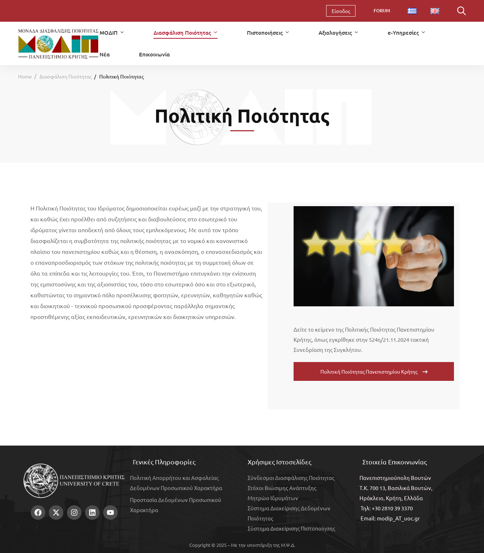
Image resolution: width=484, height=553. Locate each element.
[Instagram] (46, 523)
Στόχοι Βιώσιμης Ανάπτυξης (282, 487)
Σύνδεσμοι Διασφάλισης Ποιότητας (291, 477)
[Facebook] (23, 523)
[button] (374, 371)
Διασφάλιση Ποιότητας (65, 76)
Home (25, 76)
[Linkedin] (57, 523)
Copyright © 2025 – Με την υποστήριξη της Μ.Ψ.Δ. (242, 545)
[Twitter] (34, 523)
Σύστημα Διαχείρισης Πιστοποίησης (291, 528)
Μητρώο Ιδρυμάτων (273, 497)
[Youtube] (68, 523)
